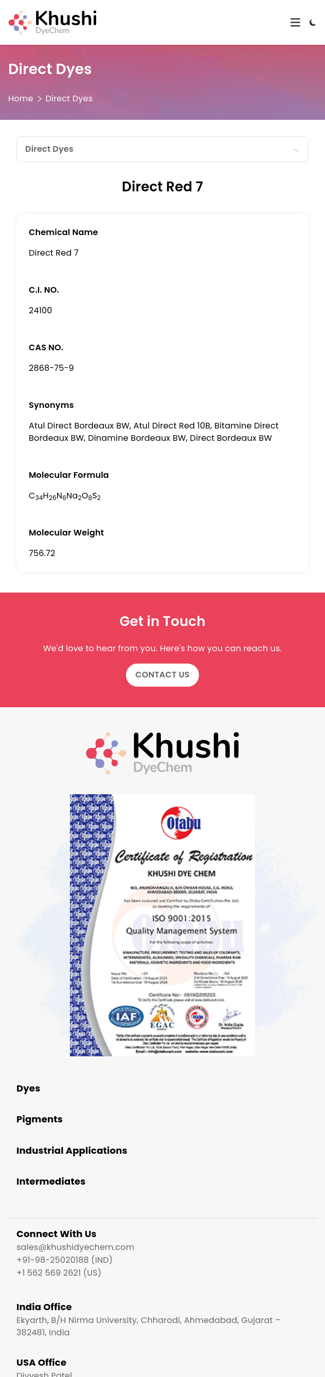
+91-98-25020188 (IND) (64, 1260)
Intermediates (51, 1181)
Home (20, 98)
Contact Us (162, 675)
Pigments (39, 1119)
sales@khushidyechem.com (75, 1247)
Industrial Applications (72, 1150)
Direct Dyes (69, 98)
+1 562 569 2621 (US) (58, 1273)
